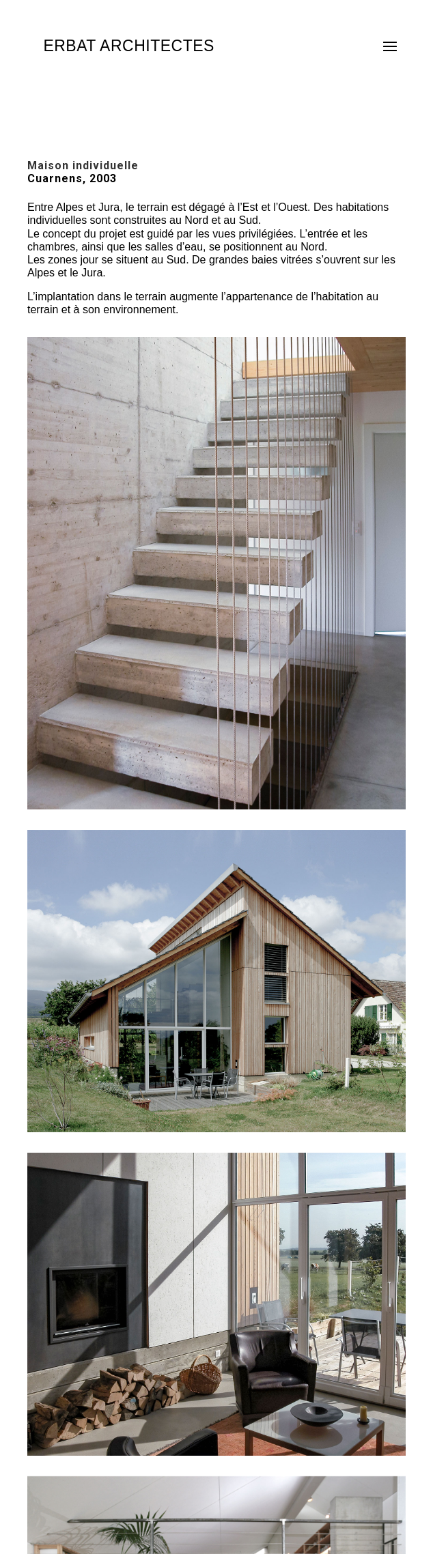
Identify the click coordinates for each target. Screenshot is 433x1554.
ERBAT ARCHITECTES (128, 46)
